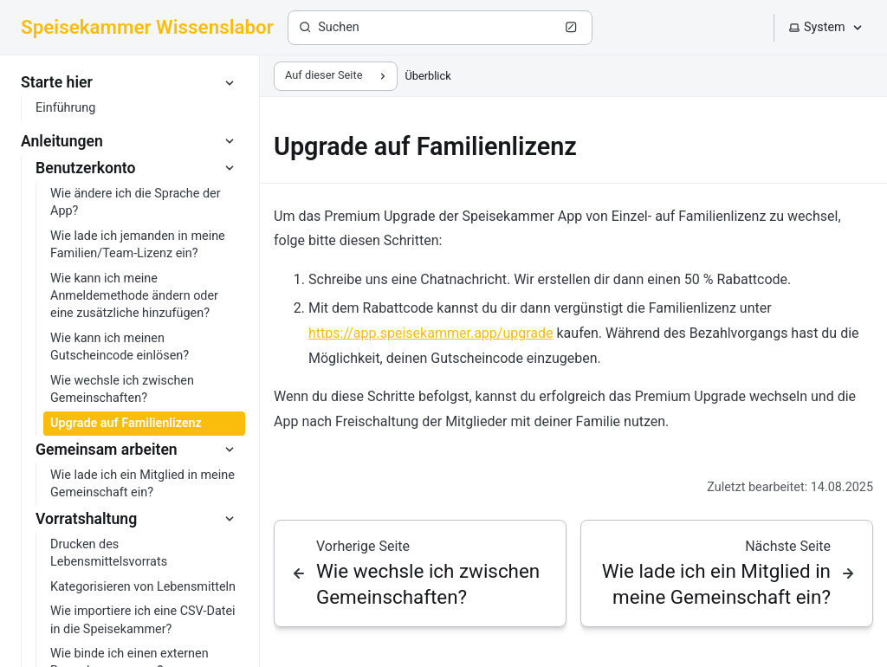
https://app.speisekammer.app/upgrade (431, 333)
